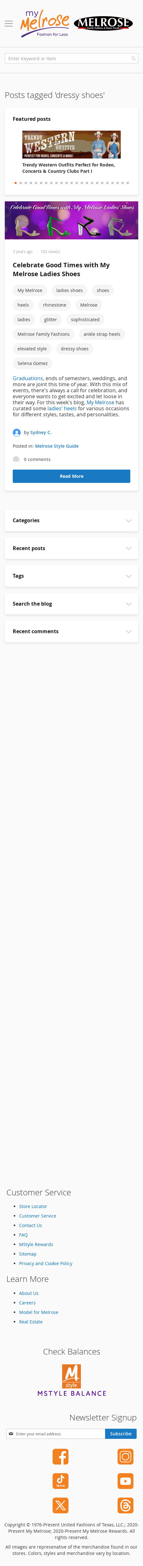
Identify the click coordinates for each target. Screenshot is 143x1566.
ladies (24, 319)
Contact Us (30, 1225)
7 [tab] (46, 183)
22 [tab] (123, 183)
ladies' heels (62, 408)
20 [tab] (112, 183)
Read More (71, 476)
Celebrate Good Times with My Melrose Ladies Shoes (61, 269)
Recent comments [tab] (36, 631)
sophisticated (85, 319)
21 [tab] (117, 183)
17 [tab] (97, 183)
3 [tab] (26, 183)
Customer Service (37, 1216)
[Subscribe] (121, 1434)
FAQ (23, 1235)
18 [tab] (102, 183)
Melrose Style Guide (57, 446)
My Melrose (30, 290)
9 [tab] (56, 183)
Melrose (88, 305)
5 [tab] (36, 183)
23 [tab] (128, 183)
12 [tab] (72, 183)
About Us (29, 1293)
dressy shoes (75, 349)
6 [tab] (41, 183)
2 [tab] (21, 183)
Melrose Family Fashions (44, 334)
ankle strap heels (102, 334)
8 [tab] (51, 183)
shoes (103, 290)
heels (23, 305)
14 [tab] (82, 183)
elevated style (32, 349)
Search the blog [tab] (32, 603)
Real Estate (31, 1322)
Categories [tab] (26, 520)
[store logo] (76, 23)
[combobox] (71, 58)
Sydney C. (41, 432)
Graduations (28, 378)
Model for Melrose (38, 1312)
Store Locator (33, 1206)
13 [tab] (77, 183)
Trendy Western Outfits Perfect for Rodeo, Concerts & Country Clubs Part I (68, 168)
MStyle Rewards (36, 1244)
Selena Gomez (33, 363)
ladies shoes (69, 290)
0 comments (37, 459)
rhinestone (54, 305)
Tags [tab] (18, 575)
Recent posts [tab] (29, 548)
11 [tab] (67, 183)
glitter (50, 319)
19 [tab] (107, 183)
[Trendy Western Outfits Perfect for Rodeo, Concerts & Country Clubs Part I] (71, 145)
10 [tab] (61, 183)
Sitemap (28, 1254)
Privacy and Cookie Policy (45, 1263)
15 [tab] (87, 183)
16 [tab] (92, 183)
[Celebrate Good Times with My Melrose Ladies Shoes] (71, 221)
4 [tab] (31, 183)
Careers (27, 1303)
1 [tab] (16, 183)
